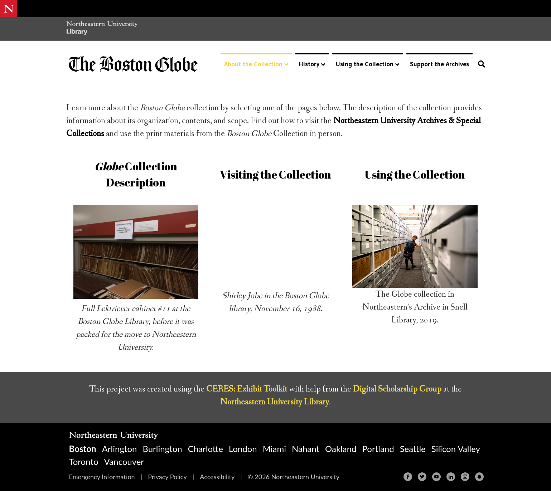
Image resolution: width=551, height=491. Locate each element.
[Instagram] (465, 476)
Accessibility (217, 477)
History (309, 64)
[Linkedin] (450, 476)
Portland (378, 448)
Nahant (305, 448)
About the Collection (253, 64)
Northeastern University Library (274, 402)
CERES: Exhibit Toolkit (246, 389)
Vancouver (124, 461)
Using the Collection (364, 64)
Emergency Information (102, 477)
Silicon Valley (455, 448)
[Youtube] (436, 476)
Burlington (162, 448)
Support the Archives (439, 64)
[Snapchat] (479, 476)
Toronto (83, 461)
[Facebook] (407, 476)
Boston (82, 448)
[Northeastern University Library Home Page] (102, 29)
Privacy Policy (167, 477)
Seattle (413, 448)
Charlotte (205, 448)
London (243, 448)
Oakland (340, 448)
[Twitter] (422, 476)
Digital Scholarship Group (397, 389)
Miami (274, 448)
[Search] (479, 64)
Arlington (119, 448)
